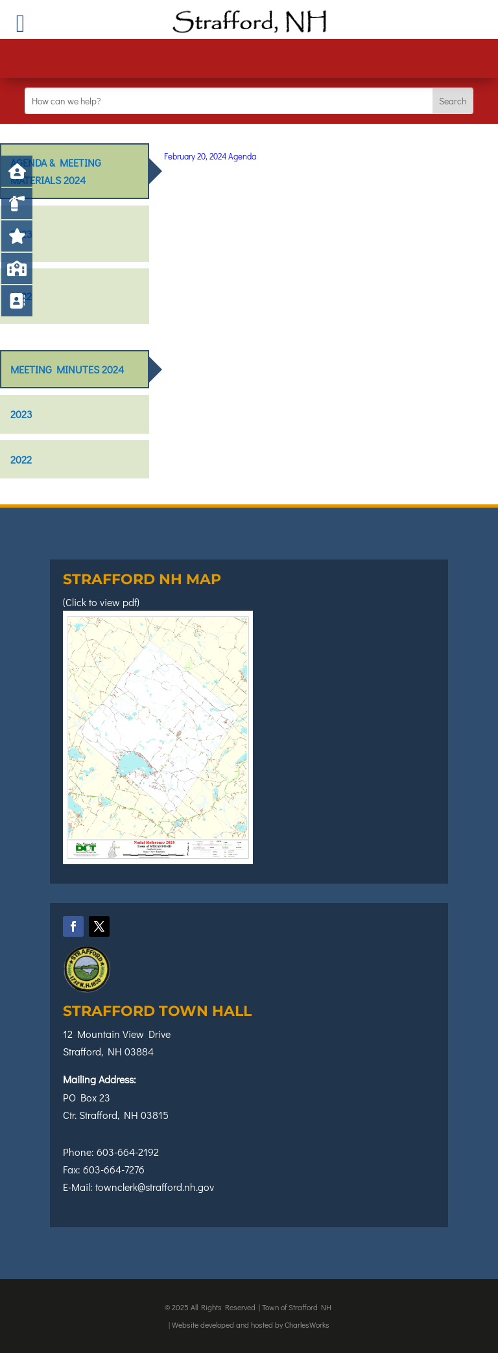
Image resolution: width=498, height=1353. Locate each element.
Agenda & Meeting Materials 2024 (55, 171)
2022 (21, 296)
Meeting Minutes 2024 (67, 369)
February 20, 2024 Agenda (210, 155)
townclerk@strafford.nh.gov (154, 1187)
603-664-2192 (128, 1152)
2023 (21, 234)
